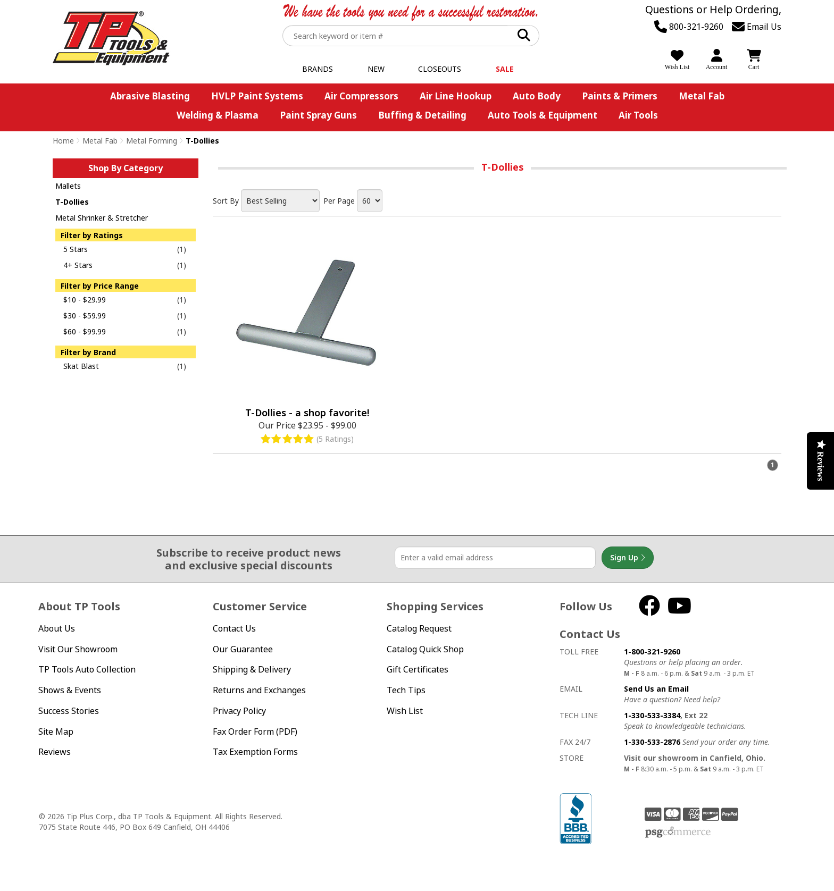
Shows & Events (69, 690)
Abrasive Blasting (150, 96)
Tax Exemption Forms (255, 752)
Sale (505, 69)
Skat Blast (81, 366)
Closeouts (439, 69)
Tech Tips (406, 690)
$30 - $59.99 (84, 315)
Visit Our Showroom (78, 649)
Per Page (339, 201)
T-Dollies (72, 202)
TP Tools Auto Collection (87, 669)
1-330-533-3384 (652, 715)
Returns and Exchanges (259, 690)
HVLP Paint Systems (257, 96)
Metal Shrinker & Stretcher (101, 218)
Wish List (405, 711)
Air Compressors (361, 96)
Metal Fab (701, 96)
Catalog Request (419, 628)
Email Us (756, 26)
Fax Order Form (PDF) (255, 731)
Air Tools (638, 115)
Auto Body (537, 96)
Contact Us (234, 628)
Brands (317, 69)
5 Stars (75, 249)
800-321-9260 (688, 26)
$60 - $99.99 (84, 331)
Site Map (55, 731)
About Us (56, 628)
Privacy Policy (239, 711)
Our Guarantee (243, 649)
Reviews (54, 752)
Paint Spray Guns (318, 115)
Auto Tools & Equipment (542, 115)
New (376, 69)
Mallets (68, 186)
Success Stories (68, 711)
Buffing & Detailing (422, 115)
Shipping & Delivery (252, 669)
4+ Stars (78, 265)
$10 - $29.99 (84, 300)
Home (63, 141)
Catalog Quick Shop (425, 649)
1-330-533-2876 (652, 742)
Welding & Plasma (217, 115)
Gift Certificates (417, 669)
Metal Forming (151, 141)
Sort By (226, 201)
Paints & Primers (619, 96)
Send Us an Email (656, 689)
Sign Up (627, 557)
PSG (678, 832)
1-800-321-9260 (652, 651)
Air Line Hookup (455, 96)
